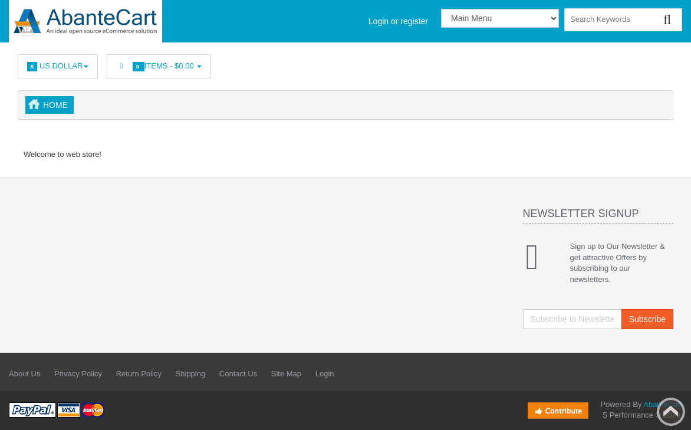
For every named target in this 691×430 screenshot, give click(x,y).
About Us (24, 373)
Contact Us (238, 373)
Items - (159, 66)
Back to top (671, 412)
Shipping (191, 373)
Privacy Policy (78, 373)
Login (324, 373)
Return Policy (139, 373)
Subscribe (647, 319)
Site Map (286, 373)
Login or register (398, 21)
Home (55, 105)
